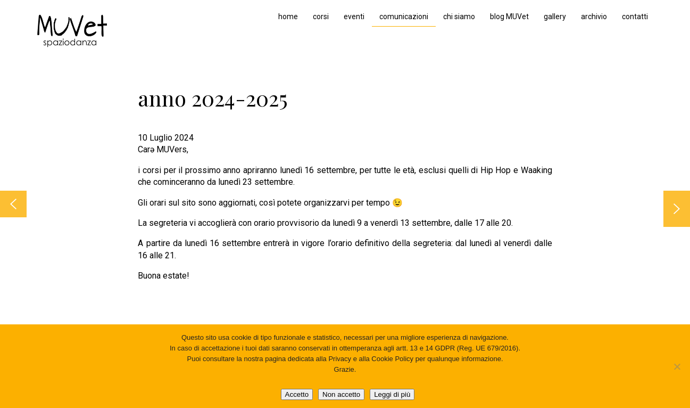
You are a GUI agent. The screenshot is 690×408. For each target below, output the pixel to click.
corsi (321, 16)
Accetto (297, 394)
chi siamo (459, 16)
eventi (354, 16)
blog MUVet (509, 16)
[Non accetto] (676, 366)
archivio (594, 16)
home (288, 16)
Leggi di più (392, 394)
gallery (555, 16)
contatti (635, 16)
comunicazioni (403, 16)
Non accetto (341, 394)
